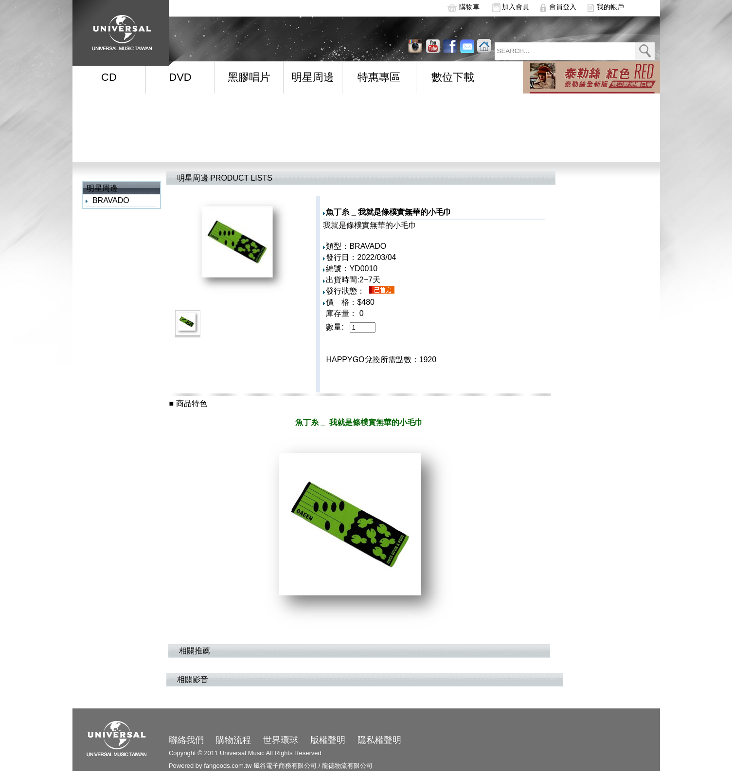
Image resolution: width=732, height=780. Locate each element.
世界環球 (280, 740)
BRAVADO (110, 200)
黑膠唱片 (249, 77)
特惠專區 (378, 77)
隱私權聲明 (379, 740)
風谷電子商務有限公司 (285, 765)
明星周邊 (312, 77)
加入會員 (515, 7)
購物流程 (233, 740)
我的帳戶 (610, 7)
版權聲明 (327, 740)
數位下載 (452, 77)
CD (109, 77)
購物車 (469, 7)
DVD (180, 77)
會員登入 (562, 7)
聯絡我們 (186, 740)
